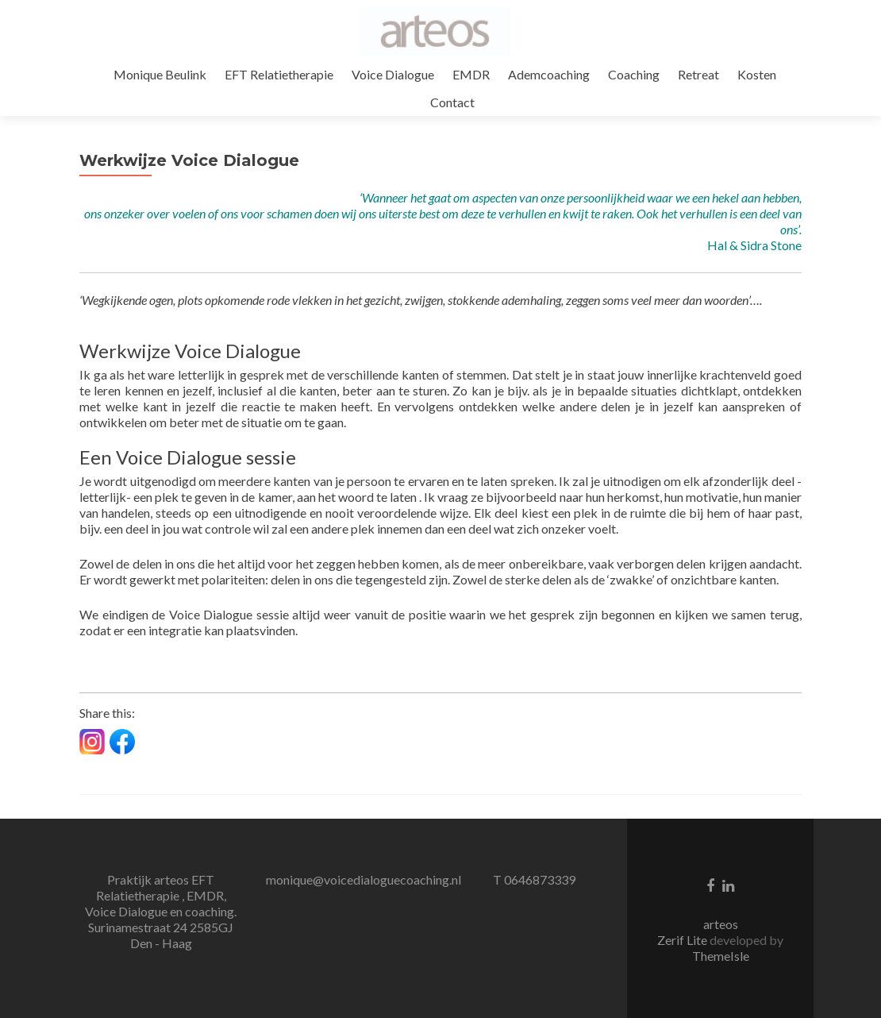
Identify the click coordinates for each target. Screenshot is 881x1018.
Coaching (634, 74)
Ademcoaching (549, 74)
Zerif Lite (683, 939)
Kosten (756, 74)
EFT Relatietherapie (279, 74)
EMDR (471, 74)
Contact (452, 102)
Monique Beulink (159, 74)
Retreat (698, 74)
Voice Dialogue (393, 74)
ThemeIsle (720, 955)
